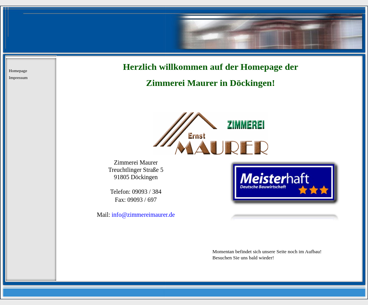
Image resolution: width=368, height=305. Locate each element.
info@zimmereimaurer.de (142, 214)
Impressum (18, 77)
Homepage (18, 70)
